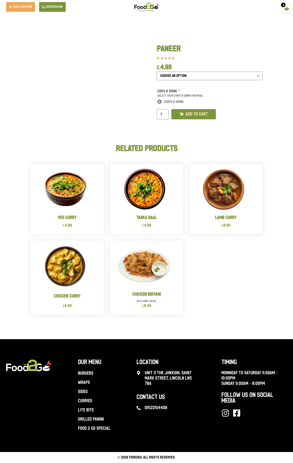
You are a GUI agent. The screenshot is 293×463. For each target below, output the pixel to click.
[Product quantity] (162, 114)
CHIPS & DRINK (174, 102)
